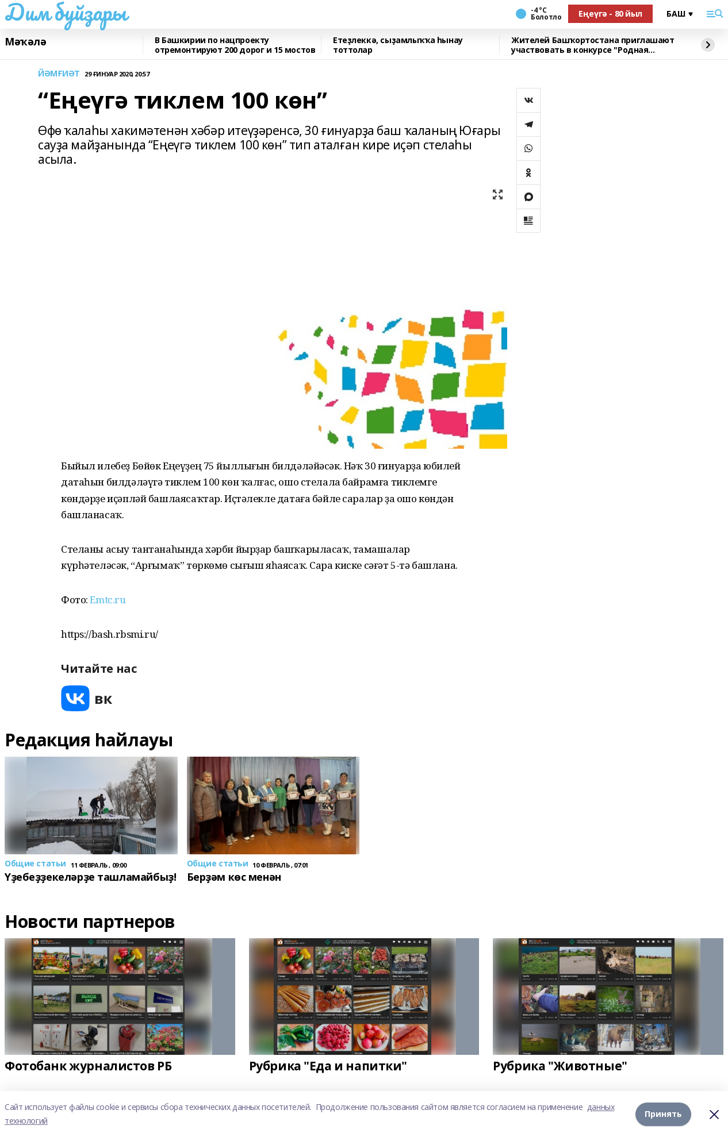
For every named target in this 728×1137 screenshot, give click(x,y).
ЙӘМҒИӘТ (59, 74)
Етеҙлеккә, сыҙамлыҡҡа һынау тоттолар (398, 45)
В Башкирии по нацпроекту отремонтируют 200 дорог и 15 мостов (235, 45)
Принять (663, 1113)
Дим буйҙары (65, 12)
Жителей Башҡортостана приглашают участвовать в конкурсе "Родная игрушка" (593, 45)
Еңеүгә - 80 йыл (610, 13)
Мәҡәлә (25, 42)
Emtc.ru (107, 599)
